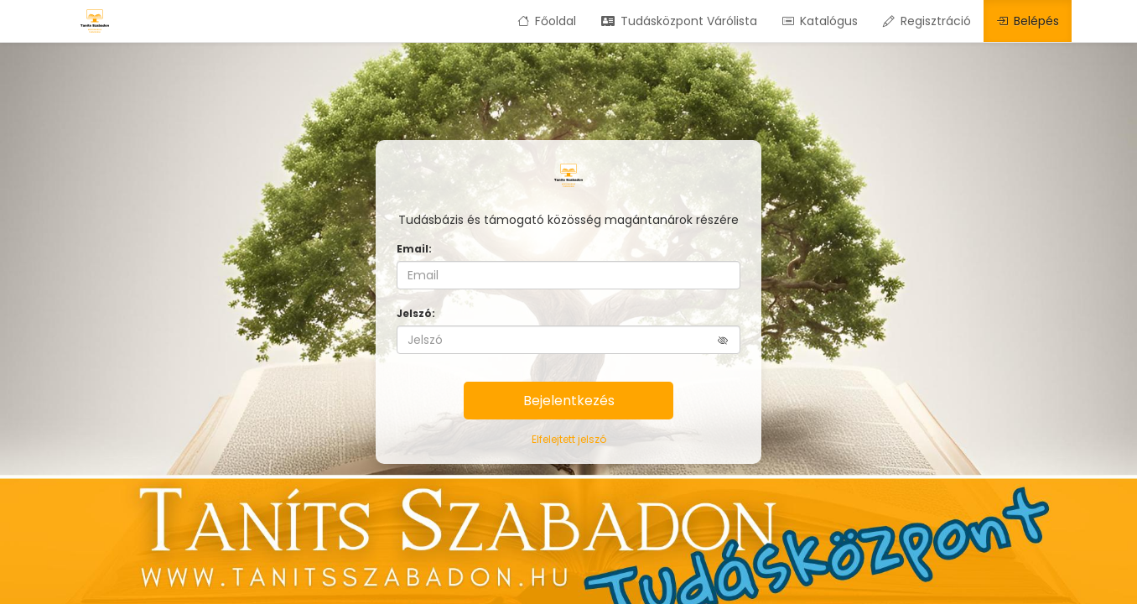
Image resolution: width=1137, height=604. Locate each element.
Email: (414, 249)
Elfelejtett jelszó (569, 439)
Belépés (1027, 21)
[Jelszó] (568, 339)
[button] (729, 340)
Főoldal (546, 21)
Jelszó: (416, 313)
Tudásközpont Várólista (679, 21)
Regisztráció (927, 21)
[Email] (568, 275)
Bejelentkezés (569, 400)
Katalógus (820, 21)
